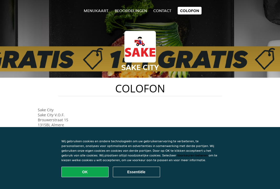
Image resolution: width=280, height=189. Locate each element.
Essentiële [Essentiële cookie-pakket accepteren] (136, 172)
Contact (162, 10)
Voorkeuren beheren (192, 155)
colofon (189, 10)
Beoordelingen (131, 10)
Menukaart (96, 10)
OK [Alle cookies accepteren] (85, 172)
